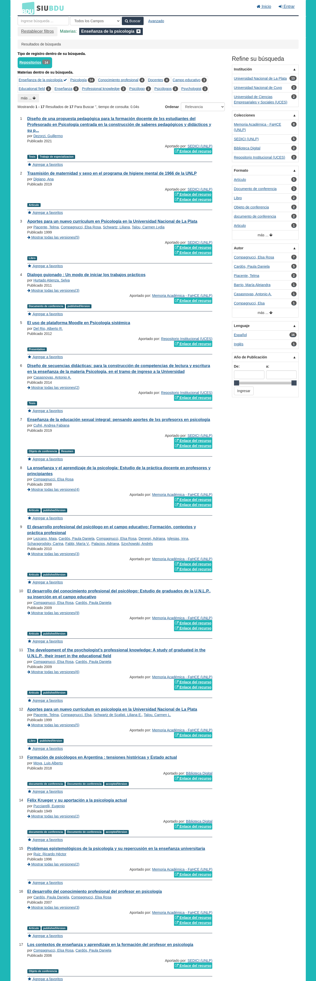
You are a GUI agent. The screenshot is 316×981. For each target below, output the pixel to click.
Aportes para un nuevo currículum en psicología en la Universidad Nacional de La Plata (112, 709)
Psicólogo (137, 89)
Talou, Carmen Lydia (148, 227)
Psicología (78, 80)
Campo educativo (187, 80)
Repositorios (30, 62)
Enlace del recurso (193, 151)
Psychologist (191, 89)
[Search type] (95, 21)
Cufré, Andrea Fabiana (51, 425)
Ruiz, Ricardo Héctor (49, 854)
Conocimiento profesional (118, 80)
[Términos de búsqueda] (43, 21)
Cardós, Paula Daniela (76, 538)
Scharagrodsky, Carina (45, 544)
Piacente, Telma (46, 227)
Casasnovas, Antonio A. (52, 377)
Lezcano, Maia (45, 538)
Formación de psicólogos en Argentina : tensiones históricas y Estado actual (102, 757)
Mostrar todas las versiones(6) (53, 672)
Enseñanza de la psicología (43, 80)
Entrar (287, 6)
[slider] (236, 383)
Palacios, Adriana (105, 544)
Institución (243, 69)
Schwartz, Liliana (116, 227)
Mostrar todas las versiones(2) (53, 388)
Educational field (32, 89)
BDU (26, 8)
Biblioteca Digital (199, 773)
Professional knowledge (101, 89)
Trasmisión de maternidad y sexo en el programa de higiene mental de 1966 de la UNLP (112, 173)
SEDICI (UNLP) (200, 146)
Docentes (155, 80)
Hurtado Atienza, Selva (51, 280)
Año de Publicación (250, 357)
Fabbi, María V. (77, 544)
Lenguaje (242, 326)
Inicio (264, 6)
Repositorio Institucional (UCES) (187, 339)
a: (267, 366)
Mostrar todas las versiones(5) (53, 237)
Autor (238, 248)
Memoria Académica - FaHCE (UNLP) (182, 296)
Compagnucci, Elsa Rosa (81, 227)
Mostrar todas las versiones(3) (53, 290)
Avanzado (156, 21)
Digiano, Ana (43, 179)
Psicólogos (163, 89)
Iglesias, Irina (177, 538)
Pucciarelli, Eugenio (49, 806)
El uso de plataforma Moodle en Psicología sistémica (78, 323)
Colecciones (244, 115)
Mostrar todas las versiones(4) (53, 489)
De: (237, 366)
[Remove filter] (138, 31)
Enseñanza (63, 89)
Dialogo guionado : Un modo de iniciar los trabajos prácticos (86, 275)
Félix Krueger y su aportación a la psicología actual (77, 800)
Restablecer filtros (37, 31)
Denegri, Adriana (151, 538)
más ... (28, 98)
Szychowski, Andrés (137, 544)
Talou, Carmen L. (157, 715)
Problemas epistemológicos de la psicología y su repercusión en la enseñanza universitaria (116, 848)
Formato (241, 170)
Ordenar (172, 107)
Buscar (132, 21)
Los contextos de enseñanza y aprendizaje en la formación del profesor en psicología (110, 944)
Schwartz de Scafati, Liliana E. (117, 715)
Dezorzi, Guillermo (48, 136)
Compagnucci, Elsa (76, 715)
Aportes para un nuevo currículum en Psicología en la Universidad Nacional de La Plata (112, 221)
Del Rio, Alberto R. (48, 328)
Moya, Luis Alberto (48, 763)
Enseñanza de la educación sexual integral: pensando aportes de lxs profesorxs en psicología (118, 419)
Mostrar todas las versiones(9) (53, 613)
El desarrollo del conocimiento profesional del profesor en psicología (94, 891)
